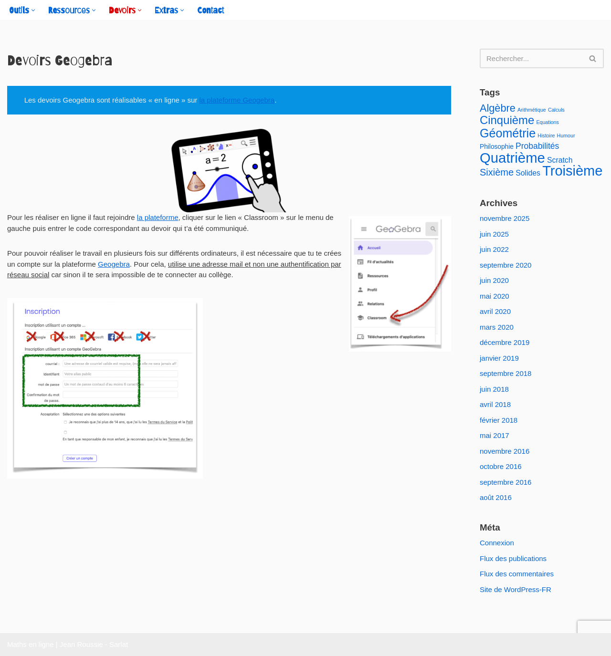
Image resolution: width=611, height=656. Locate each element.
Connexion (497, 543)
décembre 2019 (504, 342)
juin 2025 (494, 234)
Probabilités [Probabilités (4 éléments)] (537, 146)
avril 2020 (495, 311)
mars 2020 (497, 327)
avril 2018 (495, 404)
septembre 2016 (505, 482)
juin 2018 (494, 389)
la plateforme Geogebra (237, 100)
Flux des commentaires (517, 574)
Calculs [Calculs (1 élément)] (556, 110)
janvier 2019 (499, 358)
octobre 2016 (501, 466)
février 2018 (498, 420)
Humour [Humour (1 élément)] (566, 135)
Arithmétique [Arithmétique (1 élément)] (531, 110)
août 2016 (496, 497)
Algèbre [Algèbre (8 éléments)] (498, 108)
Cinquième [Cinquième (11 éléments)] (507, 120)
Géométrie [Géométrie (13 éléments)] (508, 133)
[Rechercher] (531, 58)
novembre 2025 (504, 218)
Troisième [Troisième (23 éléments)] (572, 170)
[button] (33, 10)
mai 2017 (494, 435)
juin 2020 (494, 280)
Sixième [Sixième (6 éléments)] (497, 172)
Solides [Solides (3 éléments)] (528, 173)
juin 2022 (494, 249)
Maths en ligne (30, 644)
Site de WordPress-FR (515, 589)
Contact (210, 10)
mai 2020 (494, 296)
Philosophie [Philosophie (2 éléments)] (497, 146)
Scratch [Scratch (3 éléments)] (559, 160)
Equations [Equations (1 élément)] (547, 122)
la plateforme (158, 217)
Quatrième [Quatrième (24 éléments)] (512, 158)
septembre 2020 (505, 265)
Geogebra (114, 264)
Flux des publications (513, 558)
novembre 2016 (504, 451)
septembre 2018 (505, 373)
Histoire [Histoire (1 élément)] (546, 135)
